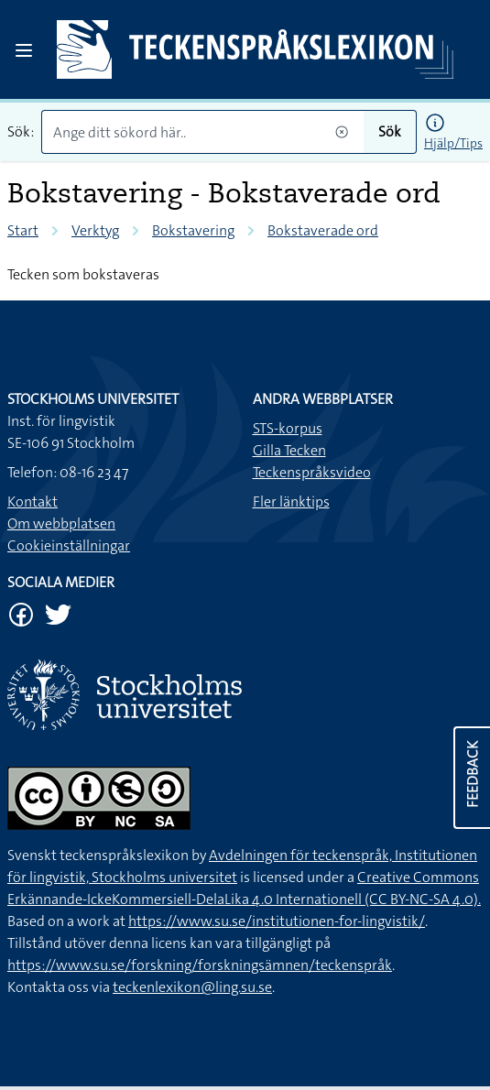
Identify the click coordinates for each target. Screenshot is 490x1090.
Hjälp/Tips (453, 143)
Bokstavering (193, 230)
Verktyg (95, 230)
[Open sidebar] (24, 50)
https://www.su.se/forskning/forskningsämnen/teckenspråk (199, 965)
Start (22, 230)
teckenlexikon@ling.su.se (192, 987)
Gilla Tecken (289, 450)
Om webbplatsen (61, 523)
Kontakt (32, 501)
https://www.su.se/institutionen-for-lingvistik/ (276, 921)
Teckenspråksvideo (312, 472)
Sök (389, 131)
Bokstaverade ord (322, 230)
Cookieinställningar (68, 545)
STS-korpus (287, 428)
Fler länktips (291, 501)
